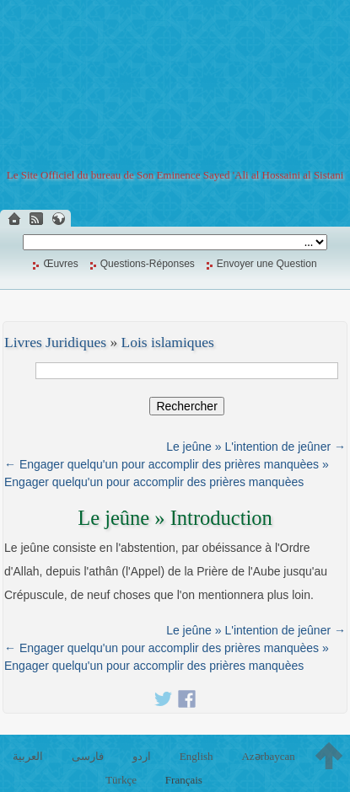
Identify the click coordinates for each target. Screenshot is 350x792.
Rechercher (186, 406)
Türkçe (121, 779)
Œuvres (60, 264)
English (196, 756)
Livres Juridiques (55, 342)
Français (183, 779)
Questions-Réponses (147, 264)
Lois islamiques (167, 342)
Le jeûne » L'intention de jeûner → (256, 446)
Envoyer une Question (267, 264)
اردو (141, 756)
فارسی (88, 756)
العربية (28, 756)
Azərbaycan (267, 756)
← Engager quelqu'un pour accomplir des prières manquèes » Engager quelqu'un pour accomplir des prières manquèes (166, 473)
